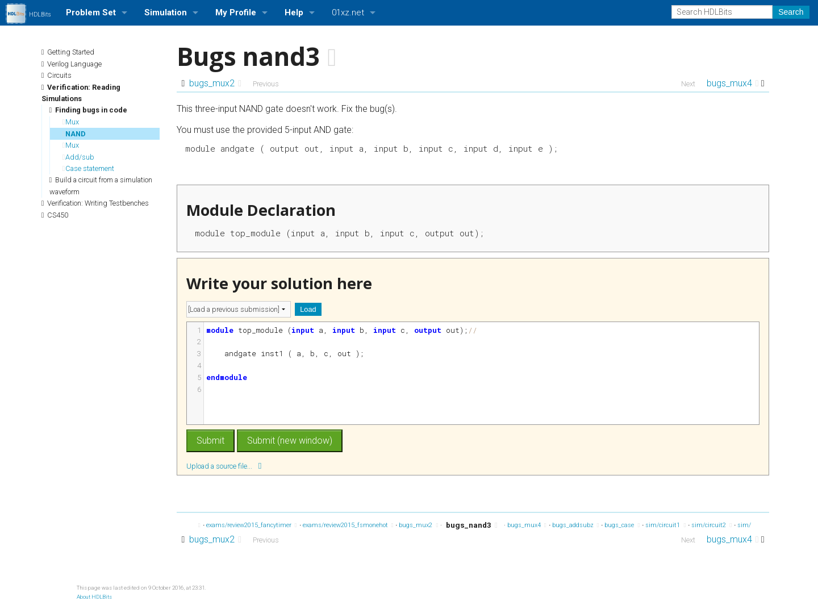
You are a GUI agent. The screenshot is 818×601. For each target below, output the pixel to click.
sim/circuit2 (711, 525)
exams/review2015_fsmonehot (348, 525)
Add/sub (78, 157)
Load (308, 309)
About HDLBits (94, 597)
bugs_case (622, 525)
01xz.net (348, 12)
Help (294, 12)
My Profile (235, 12)
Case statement (88, 168)
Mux (71, 122)
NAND (74, 134)
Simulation (165, 12)
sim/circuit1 (665, 525)
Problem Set (91, 12)
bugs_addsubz (575, 525)
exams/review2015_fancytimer (251, 525)
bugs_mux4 (733, 83)
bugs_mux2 (215, 83)
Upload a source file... (223, 465)
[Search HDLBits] (722, 12)
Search (790, 11)
